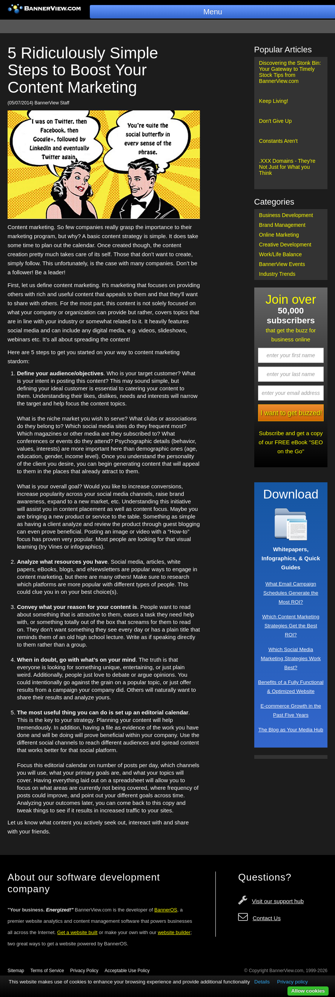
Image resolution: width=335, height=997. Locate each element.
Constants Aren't (278, 141)
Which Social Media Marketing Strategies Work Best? (291, 658)
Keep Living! (273, 101)
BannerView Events (282, 264)
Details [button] (262, 982)
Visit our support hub (278, 901)
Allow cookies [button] (308, 991)
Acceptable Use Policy (126, 970)
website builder (174, 932)
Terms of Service (47, 970)
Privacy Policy (84, 970)
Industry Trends (277, 274)
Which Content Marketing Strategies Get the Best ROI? (291, 626)
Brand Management (282, 225)
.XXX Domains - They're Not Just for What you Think (287, 167)
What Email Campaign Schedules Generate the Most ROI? (290, 593)
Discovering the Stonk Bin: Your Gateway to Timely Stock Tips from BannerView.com (290, 72)
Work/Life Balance (280, 254)
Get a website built (77, 932)
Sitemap (16, 970)
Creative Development (285, 245)
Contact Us (267, 918)
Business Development (286, 215)
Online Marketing (279, 235)
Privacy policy (292, 982)
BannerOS (165, 910)
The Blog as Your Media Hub (290, 729)
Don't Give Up (275, 121)
